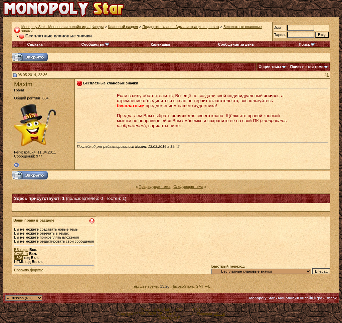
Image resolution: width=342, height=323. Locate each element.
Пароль (280, 35)
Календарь (160, 44)
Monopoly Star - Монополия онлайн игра (285, 298)
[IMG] (18, 258)
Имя (277, 28)
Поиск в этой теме (306, 67)
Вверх (331, 298)
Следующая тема (188, 187)
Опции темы (270, 67)
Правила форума (28, 270)
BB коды (21, 250)
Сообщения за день (236, 44)
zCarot (219, 314)
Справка (35, 44)
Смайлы (21, 254)
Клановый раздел (123, 27)
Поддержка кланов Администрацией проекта (180, 27)
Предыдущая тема (154, 187)
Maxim (23, 84)
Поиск (306, 44)
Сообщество (95, 44)
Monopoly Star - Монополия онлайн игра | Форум (62, 27)
